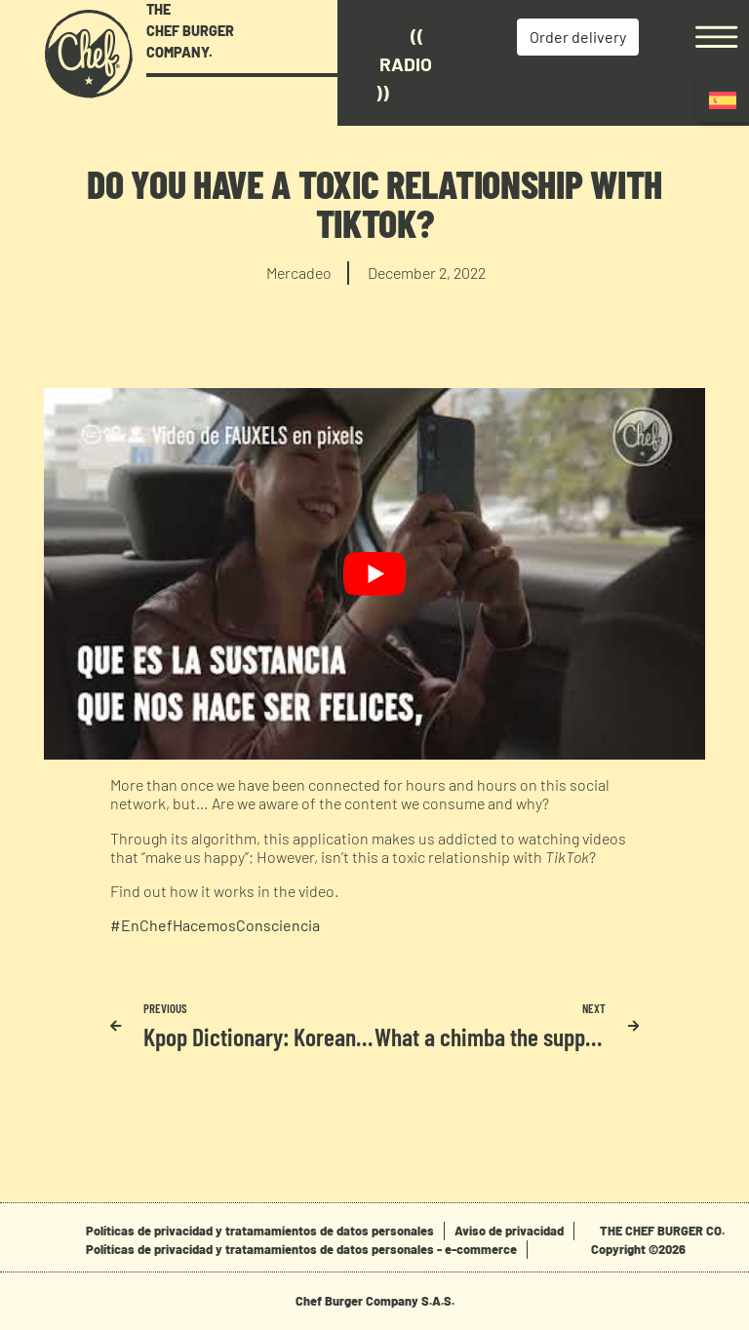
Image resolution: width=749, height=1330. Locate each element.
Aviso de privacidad (509, 1230)
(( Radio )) (403, 63)
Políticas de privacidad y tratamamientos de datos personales (260, 1230)
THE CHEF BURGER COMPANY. (190, 30)
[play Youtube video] (374, 574)
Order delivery (578, 36)
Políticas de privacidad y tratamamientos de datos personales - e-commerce (301, 1249)
